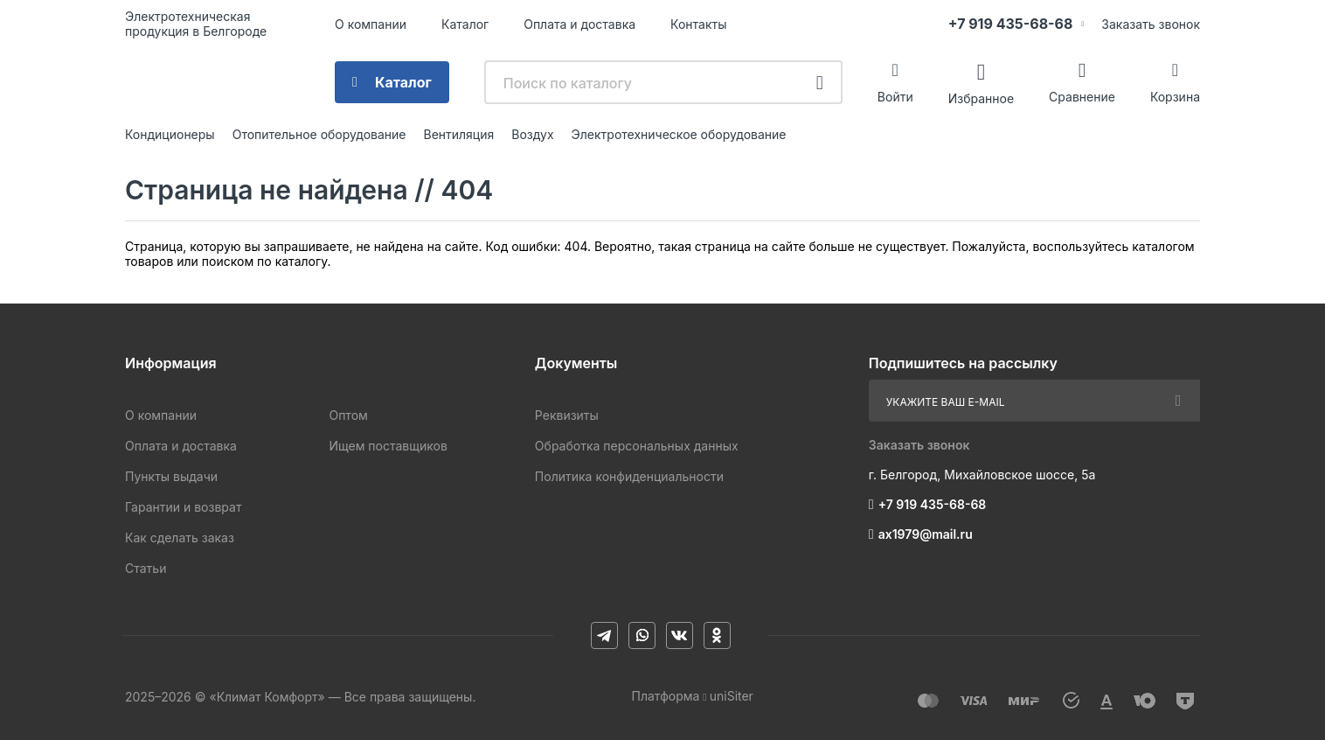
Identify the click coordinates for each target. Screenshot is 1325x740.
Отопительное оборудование (319, 134)
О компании (370, 24)
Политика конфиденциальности (629, 476)
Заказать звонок (1150, 24)
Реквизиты (567, 415)
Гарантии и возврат (183, 506)
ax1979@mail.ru (925, 534)
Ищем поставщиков (388, 445)
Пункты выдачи (171, 476)
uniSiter (731, 695)
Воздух (532, 134)
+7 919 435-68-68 (1010, 23)
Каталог (465, 24)
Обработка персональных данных (637, 445)
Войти (895, 96)
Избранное (981, 97)
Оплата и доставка (579, 24)
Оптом (348, 415)
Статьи (145, 568)
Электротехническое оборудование (679, 134)
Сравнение (1082, 96)
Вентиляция (458, 134)
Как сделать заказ (179, 537)
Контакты (698, 24)
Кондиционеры (170, 134)
